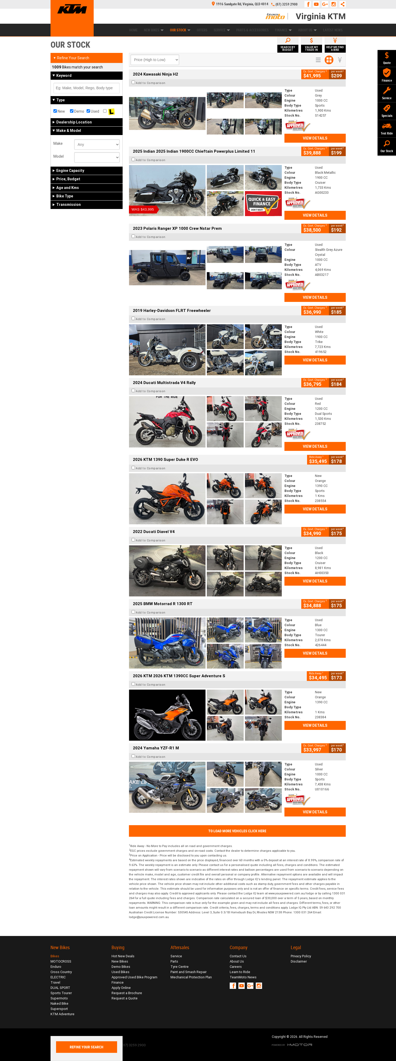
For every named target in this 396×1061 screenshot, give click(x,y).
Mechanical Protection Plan (191, 977)
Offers (202, 30)
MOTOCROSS (61, 961)
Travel (55, 982)
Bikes (55, 956)
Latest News (333, 30)
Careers (236, 966)
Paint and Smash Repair (189, 972)
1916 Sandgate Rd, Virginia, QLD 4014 (240, 4)
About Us (307, 30)
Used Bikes (120, 972)
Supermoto (59, 998)
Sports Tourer (61, 993)
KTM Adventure (62, 1014)
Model (58, 156)
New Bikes (154, 30)
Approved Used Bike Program (134, 977)
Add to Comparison (151, 83)
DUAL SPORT (60, 987)
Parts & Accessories (252, 30)
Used (93, 111)
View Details (315, 138)
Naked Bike (59, 1003)
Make (58, 143)
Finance (283, 30)
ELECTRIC (58, 977)
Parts (174, 961)
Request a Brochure (127, 993)
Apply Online (121, 987)
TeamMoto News (243, 977)
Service (222, 30)
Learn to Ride (240, 972)
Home (133, 30)
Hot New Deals (123, 956)
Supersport (59, 1009)
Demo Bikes (121, 966)
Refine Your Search (71, 58)
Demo (77, 111)
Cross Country (61, 972)
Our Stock (180, 30)
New (59, 111)
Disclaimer (299, 961)
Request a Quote (125, 998)
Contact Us (238, 956)
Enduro (56, 966)
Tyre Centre (180, 966)
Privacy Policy (301, 956)
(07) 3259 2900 (286, 4)
